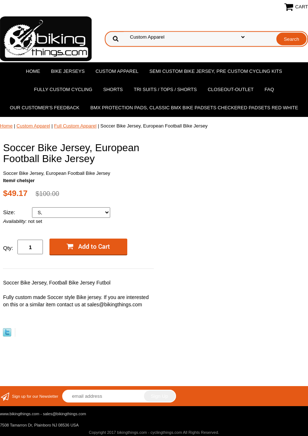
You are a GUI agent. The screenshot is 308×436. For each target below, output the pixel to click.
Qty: (8, 248)
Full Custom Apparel (75, 126)
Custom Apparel (117, 71)
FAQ (269, 89)
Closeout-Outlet (230, 89)
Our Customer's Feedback (45, 107)
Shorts (113, 89)
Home (33, 71)
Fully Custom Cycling (63, 89)
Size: (10, 212)
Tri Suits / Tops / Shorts (165, 89)
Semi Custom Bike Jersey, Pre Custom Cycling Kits (215, 71)
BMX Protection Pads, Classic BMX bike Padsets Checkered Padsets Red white (194, 107)
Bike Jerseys (67, 71)
